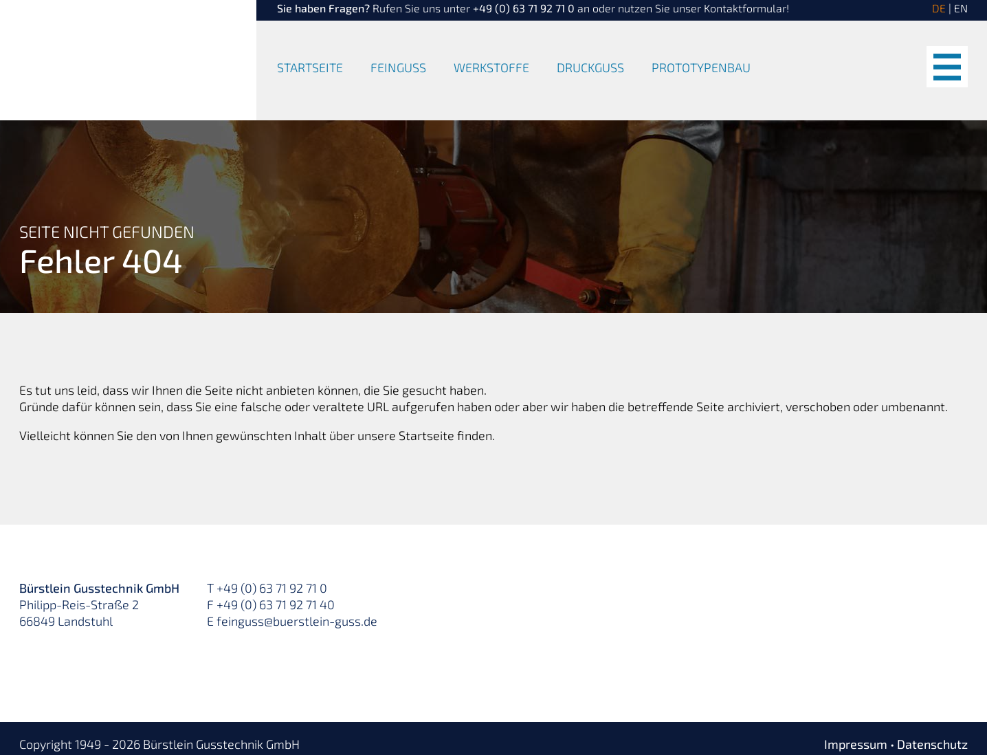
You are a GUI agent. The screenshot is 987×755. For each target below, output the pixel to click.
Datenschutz (932, 744)
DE (939, 7)
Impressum (855, 744)
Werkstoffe (491, 68)
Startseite (310, 68)
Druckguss (590, 68)
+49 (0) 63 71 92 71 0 (524, 7)
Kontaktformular (745, 7)
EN (961, 7)
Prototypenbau (701, 68)
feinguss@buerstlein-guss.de (297, 620)
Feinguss (398, 68)
